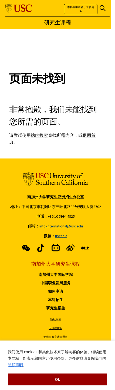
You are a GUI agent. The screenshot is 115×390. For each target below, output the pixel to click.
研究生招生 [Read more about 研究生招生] (55, 308)
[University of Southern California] (18, 8)
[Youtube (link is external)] (70, 248)
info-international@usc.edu (61, 226)
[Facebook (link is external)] (26, 248)
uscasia (61, 235)
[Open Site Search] (103, 8)
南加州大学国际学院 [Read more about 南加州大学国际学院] (56, 274)
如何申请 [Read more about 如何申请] (55, 291)
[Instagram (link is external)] (56, 248)
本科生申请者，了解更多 (80, 9)
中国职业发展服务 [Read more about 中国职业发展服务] (55, 282)
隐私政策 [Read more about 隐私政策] (55, 319)
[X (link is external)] (41, 248)
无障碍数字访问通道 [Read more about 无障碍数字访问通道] (55, 337)
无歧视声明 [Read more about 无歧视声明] (55, 328)
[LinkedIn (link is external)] (85, 248)
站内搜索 (39, 135)
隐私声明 (15, 364)
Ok (57, 379)
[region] (57, 365)
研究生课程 (57, 22)
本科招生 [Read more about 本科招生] (55, 299)
